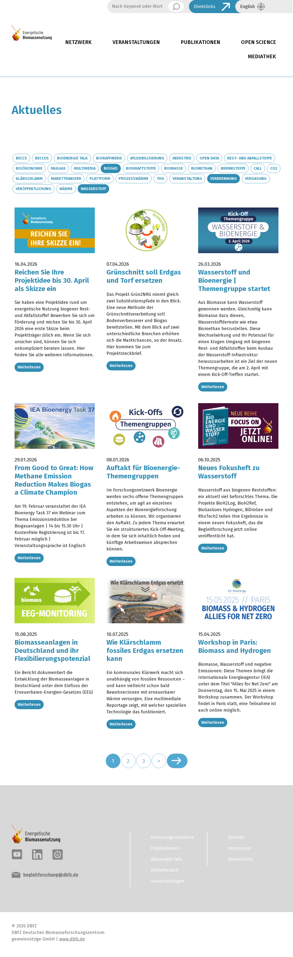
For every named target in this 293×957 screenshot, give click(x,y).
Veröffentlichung (33, 188)
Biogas (111, 168)
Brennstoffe (233, 168)
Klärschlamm (29, 178)
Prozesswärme (133, 178)
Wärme (66, 188)
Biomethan (201, 168)
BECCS (21, 158)
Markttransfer (66, 178)
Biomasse (173, 168)
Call (258, 168)
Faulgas (58, 168)
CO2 (273, 168)
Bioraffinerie (109, 158)
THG (160, 178)
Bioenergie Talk (72, 158)
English (247, 6)
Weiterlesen (29, 367)
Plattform (100, 178)
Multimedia (85, 168)
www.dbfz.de (72, 939)
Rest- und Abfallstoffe (249, 158)
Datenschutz (240, 859)
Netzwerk (78, 42)
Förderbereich (165, 870)
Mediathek (262, 56)
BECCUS (42, 158)
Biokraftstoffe (141, 168)
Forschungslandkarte (172, 837)
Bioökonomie (29, 168)
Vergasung (256, 178)
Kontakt (236, 837)
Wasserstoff (93, 188)
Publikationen (200, 42)
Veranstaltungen (136, 42)
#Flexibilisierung (147, 158)
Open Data (209, 158)
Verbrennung (223, 178)
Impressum (239, 848)
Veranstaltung (187, 178)
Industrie (181, 158)
